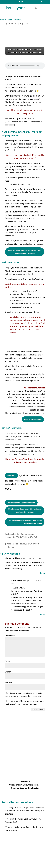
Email (8, 672)
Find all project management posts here (21, 502)
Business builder (12, 534)
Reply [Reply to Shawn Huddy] (42, 573)
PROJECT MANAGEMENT (26, 537)
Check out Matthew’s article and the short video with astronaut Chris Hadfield (24, 251)
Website (8, 682)
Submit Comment (38, 709)
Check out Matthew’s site (33, 419)
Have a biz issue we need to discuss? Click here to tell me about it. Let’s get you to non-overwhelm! (25, 50)
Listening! (22, 543)
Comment (10, 635)
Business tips (12, 543)
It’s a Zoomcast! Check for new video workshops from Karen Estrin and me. (24, 510)
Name (8, 661)
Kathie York (13, 23)
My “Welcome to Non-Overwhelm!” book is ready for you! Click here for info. (25, 521)
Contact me (11, 476)
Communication (27, 534)
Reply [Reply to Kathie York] (42, 614)
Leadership (10, 537)
